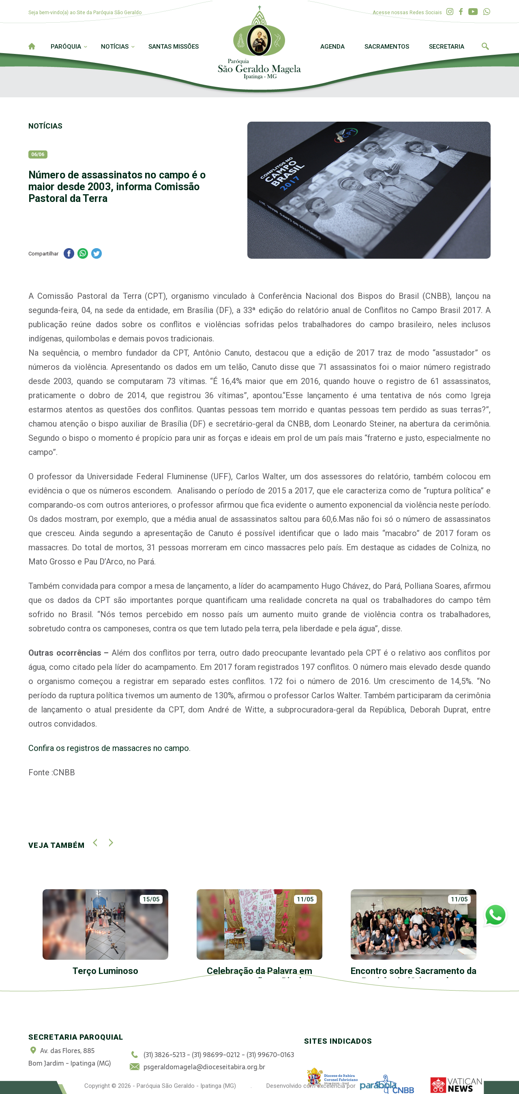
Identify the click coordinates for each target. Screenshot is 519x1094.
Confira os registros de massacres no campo (108, 748)
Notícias (115, 46)
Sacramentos (387, 46)
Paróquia (66, 46)
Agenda (332, 46)
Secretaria (446, 46)
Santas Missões (173, 46)
